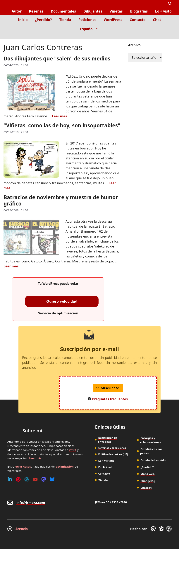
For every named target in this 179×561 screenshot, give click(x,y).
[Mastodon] (43, 479)
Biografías (139, 11)
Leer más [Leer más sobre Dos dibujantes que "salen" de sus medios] (59, 116)
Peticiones (87, 19)
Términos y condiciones (112, 448)
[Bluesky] (52, 479)
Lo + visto (163, 11)
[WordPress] (26, 479)
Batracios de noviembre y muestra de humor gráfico (61, 200)
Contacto (138, 19)
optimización (65, 466)
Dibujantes (92, 11)
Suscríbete (107, 388)
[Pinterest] (18, 479)
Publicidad (105, 467)
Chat (157, 19)
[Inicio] (169, 36)
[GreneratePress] (154, 528)
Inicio (23, 19)
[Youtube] (35, 479)
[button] (169, 4)
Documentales (63, 11)
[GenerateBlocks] (161, 528)
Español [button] (91, 29)
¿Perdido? (43, 19)
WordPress (113, 19)
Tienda (65, 19)
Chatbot (146, 487)
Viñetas (116, 11)
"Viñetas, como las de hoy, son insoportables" (62, 125)
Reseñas (36, 11)
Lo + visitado (106, 460)
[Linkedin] (9, 479)
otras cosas (23, 466)
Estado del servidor (153, 460)
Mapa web (147, 474)
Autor (17, 11)
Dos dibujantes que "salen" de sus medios (57, 58)
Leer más (35, 458)
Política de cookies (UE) (113, 454)
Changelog (147, 481)
